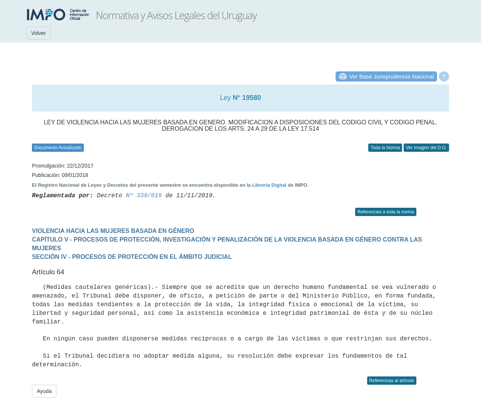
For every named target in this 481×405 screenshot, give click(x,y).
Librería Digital (269, 185)
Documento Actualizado (58, 147)
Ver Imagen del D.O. (426, 147)
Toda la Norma (385, 147)
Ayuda (44, 391)
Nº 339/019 (144, 195)
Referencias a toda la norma (385, 212)
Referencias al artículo (391, 380)
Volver (38, 33)
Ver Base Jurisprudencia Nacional (391, 76)
